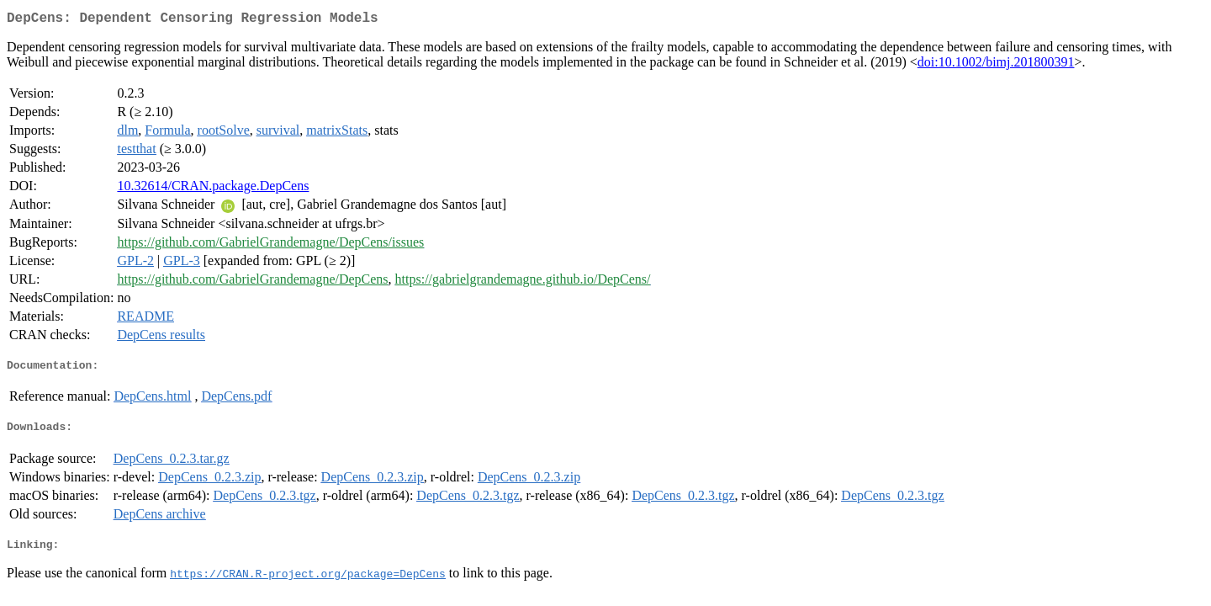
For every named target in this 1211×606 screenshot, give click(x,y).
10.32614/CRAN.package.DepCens (213, 189)
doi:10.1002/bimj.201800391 (996, 65)
